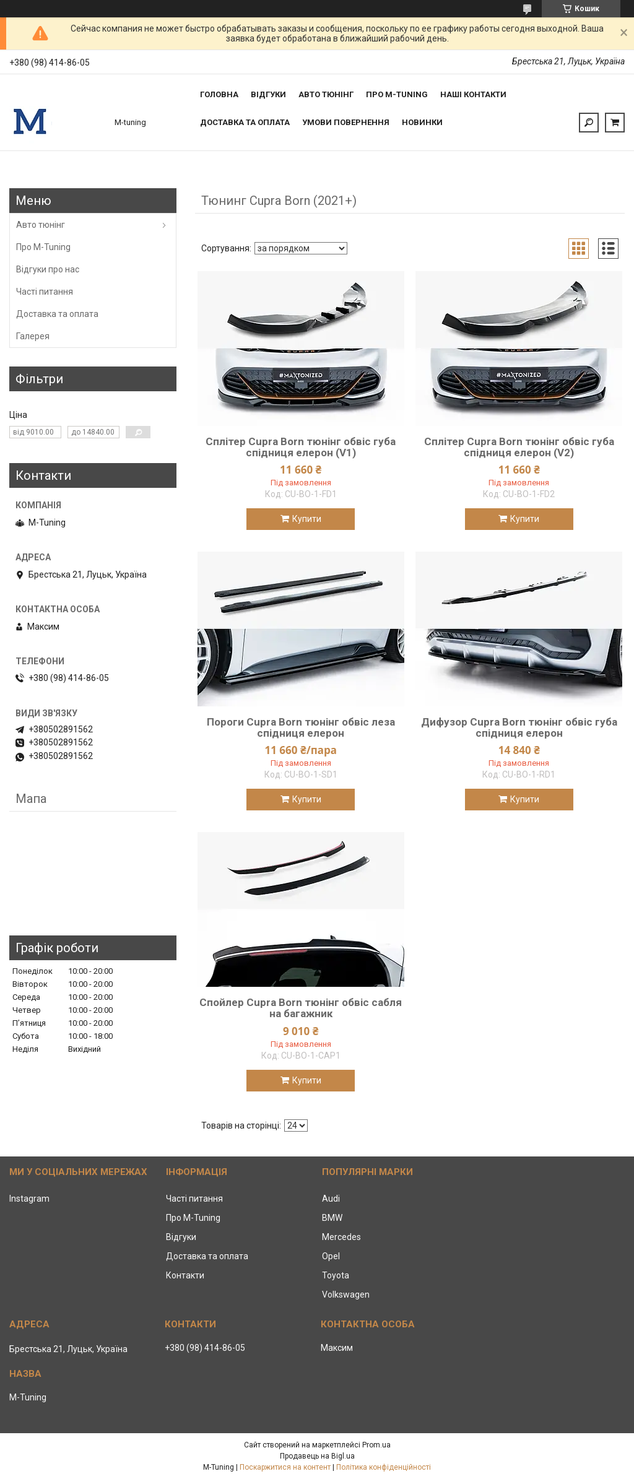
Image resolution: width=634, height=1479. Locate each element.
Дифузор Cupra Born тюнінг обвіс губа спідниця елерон (519, 727)
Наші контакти (473, 94)
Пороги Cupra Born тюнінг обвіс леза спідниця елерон (301, 727)
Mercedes (341, 1237)
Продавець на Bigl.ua (317, 1456)
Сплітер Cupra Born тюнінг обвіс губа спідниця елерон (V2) (519, 447)
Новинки (422, 122)
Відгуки (268, 94)
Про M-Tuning (43, 247)
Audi (331, 1199)
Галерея (33, 336)
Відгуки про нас (47, 269)
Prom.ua (376, 1445)
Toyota (335, 1275)
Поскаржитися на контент (285, 1467)
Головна (219, 94)
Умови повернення (345, 122)
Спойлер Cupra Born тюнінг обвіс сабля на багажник (300, 1008)
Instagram (29, 1199)
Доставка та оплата (245, 122)
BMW (332, 1218)
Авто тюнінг (326, 94)
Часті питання (44, 292)
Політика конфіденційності (383, 1467)
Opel (331, 1256)
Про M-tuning (397, 94)
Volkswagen (346, 1294)
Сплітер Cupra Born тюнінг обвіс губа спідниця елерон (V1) (301, 447)
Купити (306, 519)
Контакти (185, 1275)
